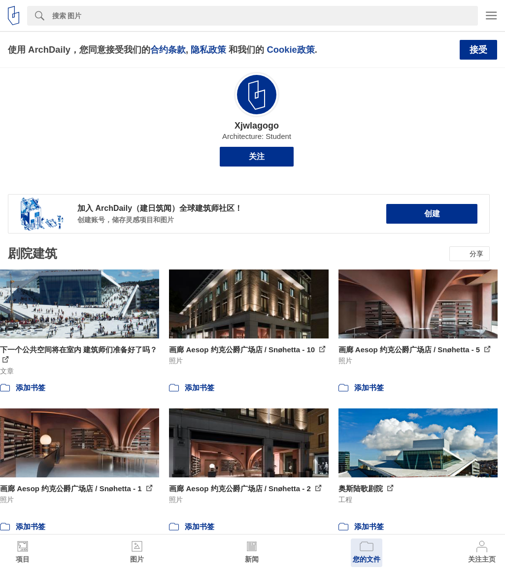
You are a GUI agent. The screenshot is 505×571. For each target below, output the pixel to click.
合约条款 (168, 49)
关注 (257, 156)
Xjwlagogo (257, 126)
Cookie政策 (290, 49)
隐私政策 (208, 49)
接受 (478, 50)
